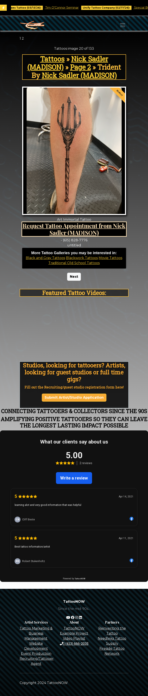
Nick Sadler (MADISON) (79, 75)
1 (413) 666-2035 (74, 643)
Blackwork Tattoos (82, 258)
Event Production (36, 654)
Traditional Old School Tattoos (74, 263)
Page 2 (80, 67)
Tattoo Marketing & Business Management (36, 633)
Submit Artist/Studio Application (74, 397)
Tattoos (52, 58)
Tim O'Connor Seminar (65, 7)
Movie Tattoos (110, 258)
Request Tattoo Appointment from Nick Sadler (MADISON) (74, 229)
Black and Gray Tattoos (45, 258)
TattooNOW (74, 628)
